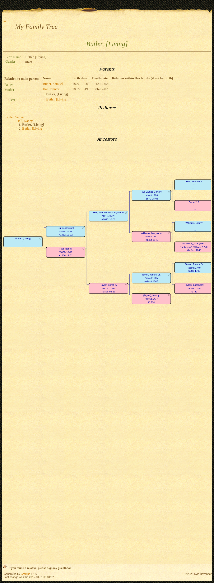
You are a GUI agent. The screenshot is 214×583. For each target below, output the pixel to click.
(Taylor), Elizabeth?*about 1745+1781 (194, 288)
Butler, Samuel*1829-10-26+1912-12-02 (66, 231)
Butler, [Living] (56, 99)
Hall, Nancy (51, 89)
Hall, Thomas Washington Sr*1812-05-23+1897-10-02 (108, 216)
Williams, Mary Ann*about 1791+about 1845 (151, 236)
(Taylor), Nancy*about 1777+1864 (151, 299)
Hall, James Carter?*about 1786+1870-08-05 (151, 195)
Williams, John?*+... (194, 226)
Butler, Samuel (53, 84)
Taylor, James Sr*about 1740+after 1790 (194, 268)
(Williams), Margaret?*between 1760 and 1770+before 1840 (194, 247)
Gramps (25, 573)
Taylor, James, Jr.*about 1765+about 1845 (151, 278)
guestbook (64, 568)
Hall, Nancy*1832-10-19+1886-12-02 (66, 252)
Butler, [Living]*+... (23, 242)
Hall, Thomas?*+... (194, 185)
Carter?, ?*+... (194, 205)
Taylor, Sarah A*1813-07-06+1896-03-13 (108, 288)
